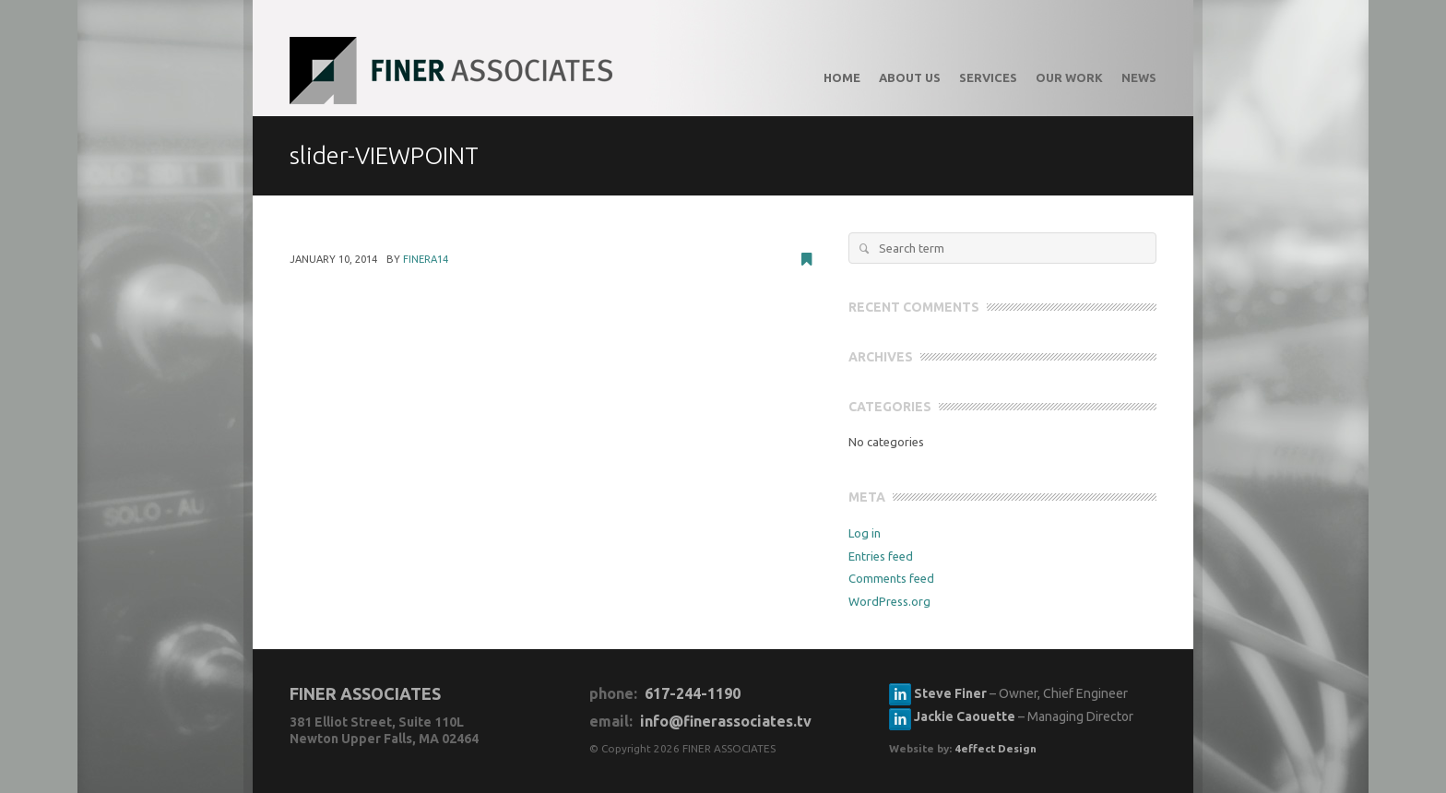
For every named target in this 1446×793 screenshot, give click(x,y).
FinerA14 (425, 259)
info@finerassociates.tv (726, 721)
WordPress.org (889, 601)
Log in (864, 533)
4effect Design (995, 748)
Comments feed (891, 578)
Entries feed (880, 556)
